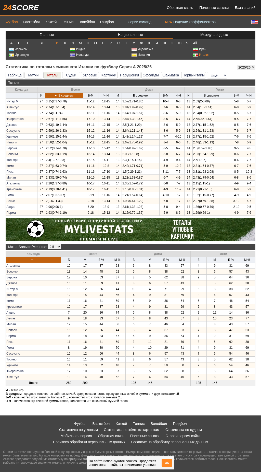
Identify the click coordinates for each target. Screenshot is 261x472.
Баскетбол (31, 22)
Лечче (10, 201)
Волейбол (87, 22)
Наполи (11, 142)
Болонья (12, 154)
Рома (10, 195)
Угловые (90, 75)
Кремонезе (14, 189)
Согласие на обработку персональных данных (169, 442)
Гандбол (107, 22)
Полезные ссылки (214, 8)
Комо (10, 166)
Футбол (12, 22)
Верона (11, 148)
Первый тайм (193, 75)
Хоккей (51, 22)
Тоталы (52, 75)
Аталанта (13, 183)
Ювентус (12, 107)
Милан (11, 177)
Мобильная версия (76, 436)
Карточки (108, 75)
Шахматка (170, 75)
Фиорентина (15, 119)
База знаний (245, 8)
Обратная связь (180, 8)
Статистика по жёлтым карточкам (132, 430)
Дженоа (11, 125)
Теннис (67, 22)
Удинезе (12, 136)
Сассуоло (13, 130)
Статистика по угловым (78, 430)
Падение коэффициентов (190, 22)
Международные (214, 35)
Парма (11, 212)
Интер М (12, 101)
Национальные (130, 35)
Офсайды (151, 75)
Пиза (10, 171)
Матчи (33, 75)
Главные (47, 35)
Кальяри (12, 160)
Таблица (15, 75)
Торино (11, 113)
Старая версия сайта (182, 436)
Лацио (10, 207)
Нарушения (129, 75)
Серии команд (139, 22)
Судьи (71, 75)
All (195, 43)
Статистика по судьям (183, 430)
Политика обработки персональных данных (89, 442)
